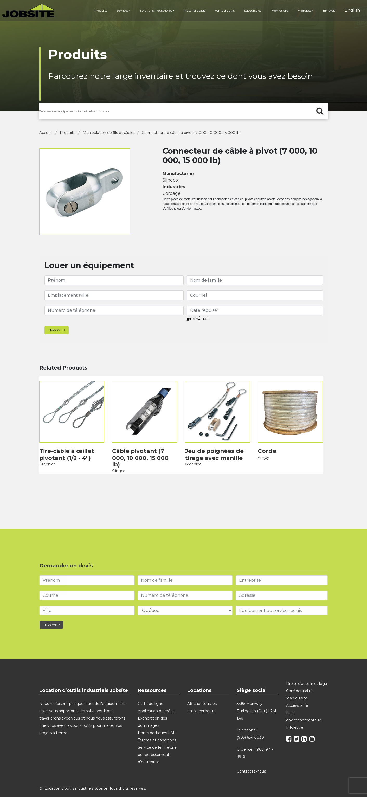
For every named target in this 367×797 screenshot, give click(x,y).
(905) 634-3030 (250, 725)
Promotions (278, 11)
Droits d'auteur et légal (307, 672)
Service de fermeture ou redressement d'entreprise (157, 743)
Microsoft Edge (259, 793)
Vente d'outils (223, 11)
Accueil (46, 132)
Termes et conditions (157, 728)
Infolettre (294, 715)
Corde (266, 446)
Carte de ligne (150, 692)
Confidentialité (299, 679)
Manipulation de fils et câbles (109, 132)
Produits (99, 11)
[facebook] (289, 728)
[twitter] (297, 728)
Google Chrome (225, 793)
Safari (288, 793)
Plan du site (296, 686)
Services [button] (121, 11)
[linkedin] (304, 728)
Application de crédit (156, 699)
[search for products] (183, 111)
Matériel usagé (193, 11)
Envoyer (56, 328)
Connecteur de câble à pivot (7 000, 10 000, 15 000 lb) (191, 132)
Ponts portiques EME (157, 721)
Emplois (327, 11)
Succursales (250, 11)
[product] (71, 407)
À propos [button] (303, 11)
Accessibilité (297, 693)
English (350, 11)
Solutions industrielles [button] (154, 11)
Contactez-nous (252, 759)
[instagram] (312, 728)
